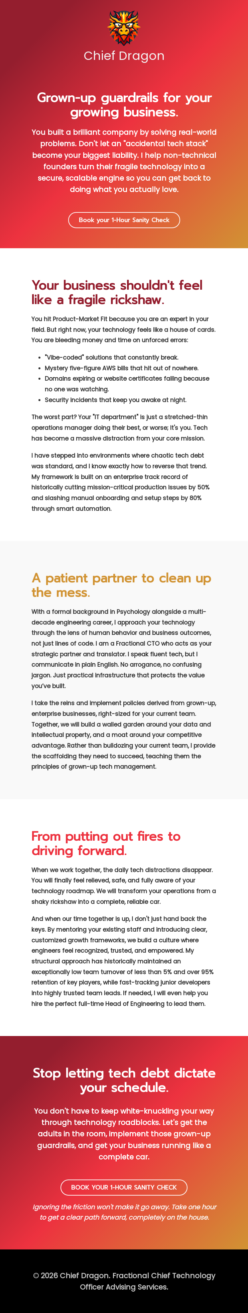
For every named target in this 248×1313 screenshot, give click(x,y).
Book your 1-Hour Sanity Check (124, 220)
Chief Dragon (124, 37)
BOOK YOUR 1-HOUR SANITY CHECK (124, 1187)
